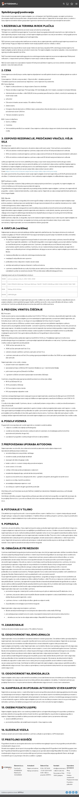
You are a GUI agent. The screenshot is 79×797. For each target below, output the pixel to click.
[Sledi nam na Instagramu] (70, 792)
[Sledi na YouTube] (76, 792)
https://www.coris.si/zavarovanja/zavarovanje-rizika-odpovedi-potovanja (31, 171)
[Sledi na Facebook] (67, 792)
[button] (64, 4)
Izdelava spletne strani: (12, 792)
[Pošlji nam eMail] (73, 792)
